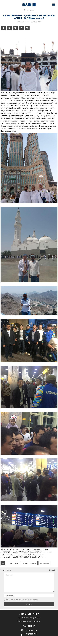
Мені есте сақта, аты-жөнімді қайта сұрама (22, 600)
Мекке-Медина (29, 563)
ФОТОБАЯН (31, 10)
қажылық (44, 563)
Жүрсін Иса (12, 563)
